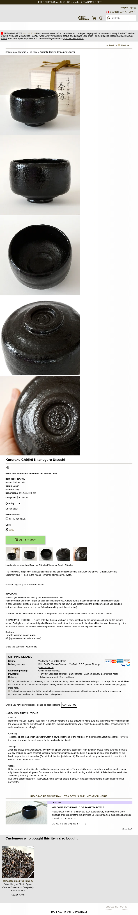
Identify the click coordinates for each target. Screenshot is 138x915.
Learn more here (109, 674)
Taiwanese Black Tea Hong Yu (18, 881)
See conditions (46, 667)
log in (32, 635)
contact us (69, 705)
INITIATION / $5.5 (17, 519)
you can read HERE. (73, 38)
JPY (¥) (132, 12)
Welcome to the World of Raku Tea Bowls (78, 807)
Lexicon (56, 802)
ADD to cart (25, 540)
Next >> (125, 45)
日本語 (133, 7)
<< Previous (111, 45)
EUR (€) (123, 12)
